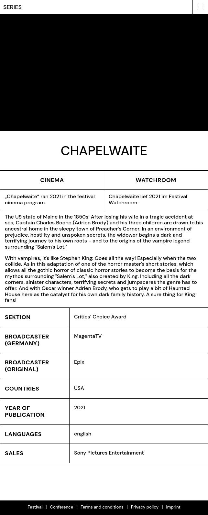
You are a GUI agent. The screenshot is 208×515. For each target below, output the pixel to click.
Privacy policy (145, 507)
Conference (61, 507)
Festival (34, 507)
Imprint (173, 507)
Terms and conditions (102, 507)
